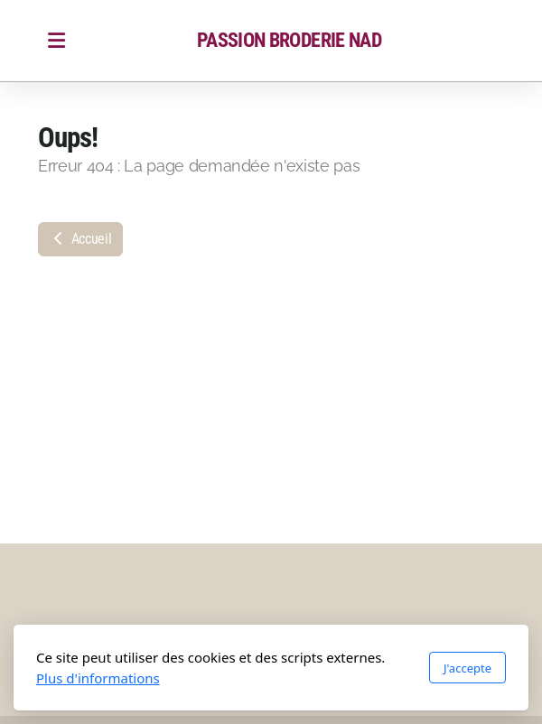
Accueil (80, 238)
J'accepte (467, 668)
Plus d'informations (98, 678)
